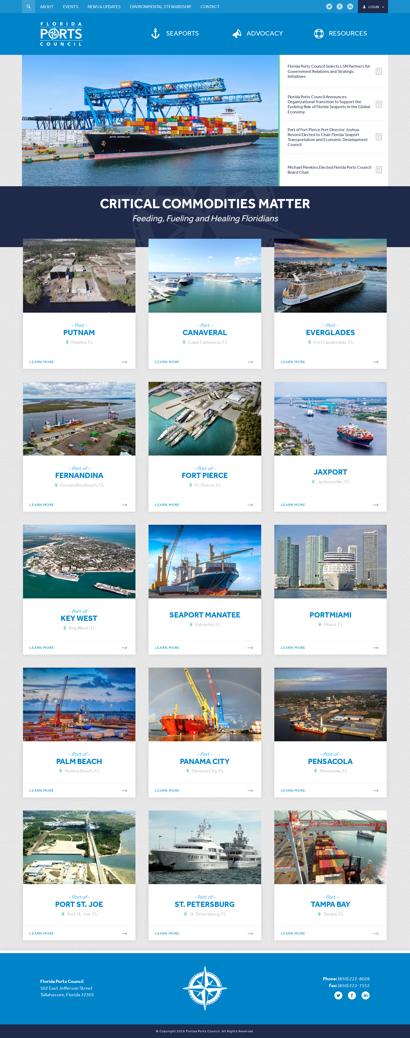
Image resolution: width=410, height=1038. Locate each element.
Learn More (82, 361)
